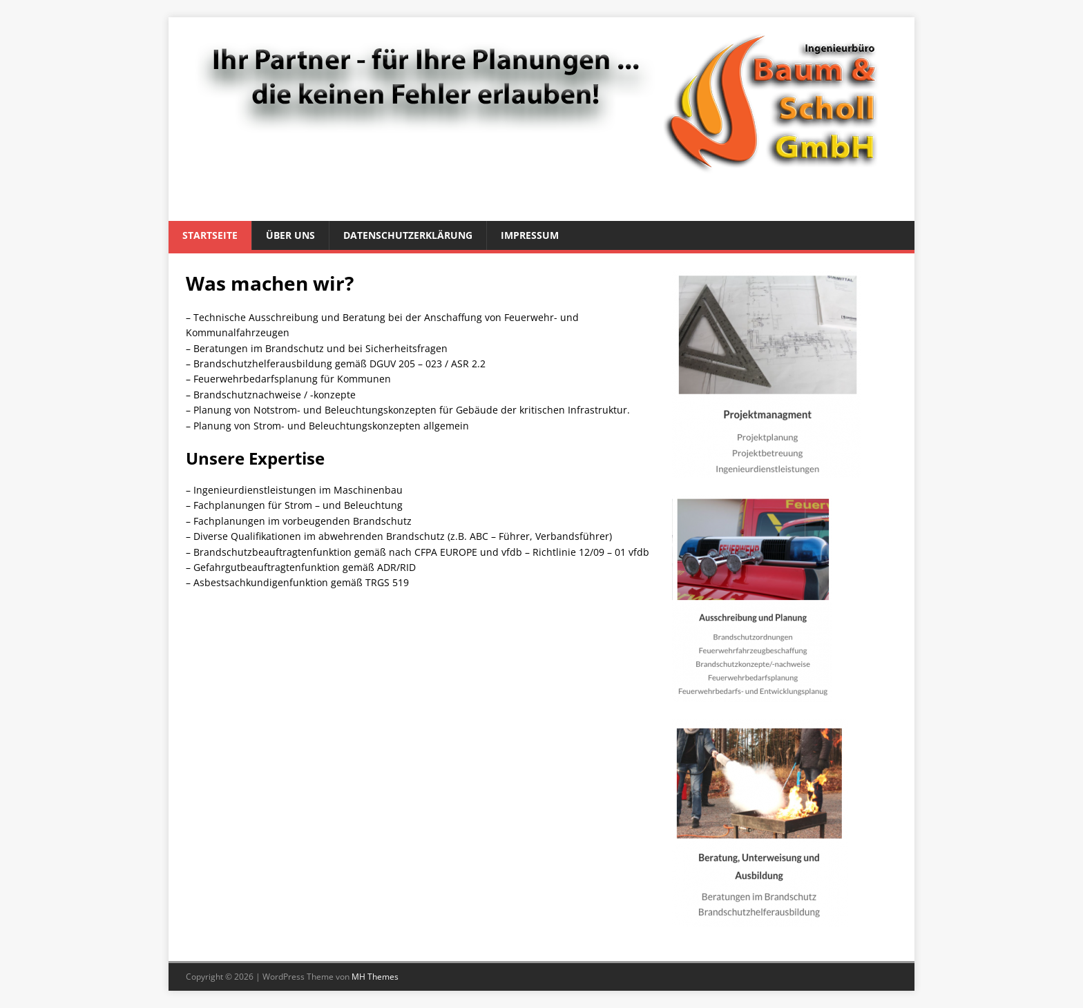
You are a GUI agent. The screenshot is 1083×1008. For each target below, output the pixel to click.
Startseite (210, 235)
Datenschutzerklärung (407, 235)
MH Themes (375, 976)
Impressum (530, 235)
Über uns (290, 235)
